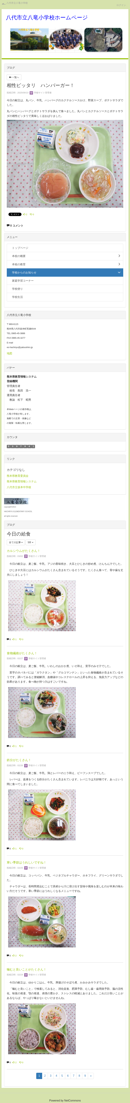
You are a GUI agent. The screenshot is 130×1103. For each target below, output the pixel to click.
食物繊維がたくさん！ (22, 653)
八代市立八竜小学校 (17, 3)
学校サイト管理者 (41, 92)
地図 (9, 353)
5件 (31, 542)
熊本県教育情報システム (22, 481)
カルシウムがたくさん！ (23, 551)
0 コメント (15, 225)
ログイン (121, 5)
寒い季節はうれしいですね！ (26, 862)
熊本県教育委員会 (17, 475)
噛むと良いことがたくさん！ (26, 969)
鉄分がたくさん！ (19, 760)
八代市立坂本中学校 (19, 487)
